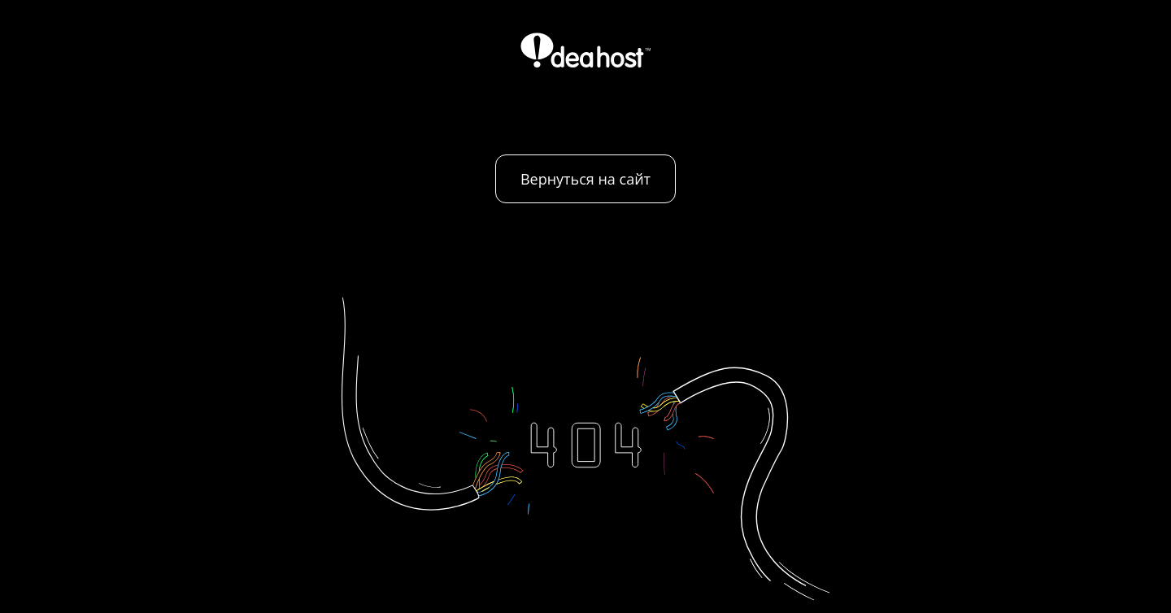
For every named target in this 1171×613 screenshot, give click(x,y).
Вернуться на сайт (585, 179)
